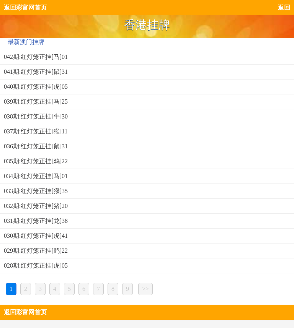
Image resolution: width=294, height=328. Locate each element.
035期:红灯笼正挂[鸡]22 (36, 161)
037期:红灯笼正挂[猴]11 (36, 131)
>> (145, 289)
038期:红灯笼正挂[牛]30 (36, 116)
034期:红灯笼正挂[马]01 (36, 176)
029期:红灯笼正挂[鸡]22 (36, 250)
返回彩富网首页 (25, 7)
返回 (284, 7)
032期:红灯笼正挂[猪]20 (36, 206)
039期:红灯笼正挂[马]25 (36, 101)
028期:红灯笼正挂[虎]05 (36, 265)
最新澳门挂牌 (26, 42)
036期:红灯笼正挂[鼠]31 (36, 146)
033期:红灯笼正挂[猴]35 (36, 191)
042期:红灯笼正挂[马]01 (36, 57)
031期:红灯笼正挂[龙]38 (36, 221)
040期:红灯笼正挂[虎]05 (36, 86)
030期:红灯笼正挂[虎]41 (36, 235)
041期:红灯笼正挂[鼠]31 (36, 71)
